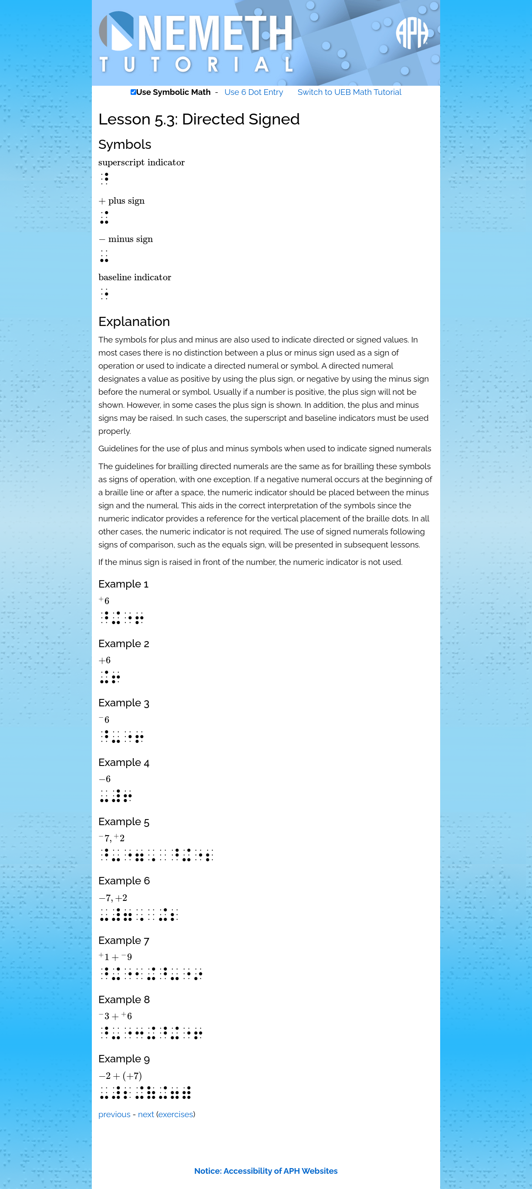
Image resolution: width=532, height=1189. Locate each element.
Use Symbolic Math (173, 92)
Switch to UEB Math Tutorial (349, 92)
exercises (175, 1114)
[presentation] (141, 162)
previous (114, 1114)
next (146, 1114)
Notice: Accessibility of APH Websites (266, 1171)
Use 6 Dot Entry (254, 92)
